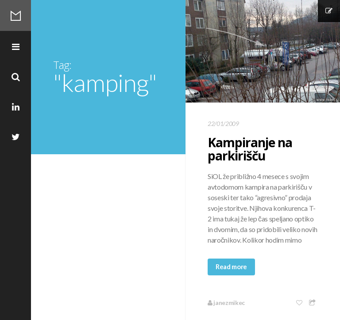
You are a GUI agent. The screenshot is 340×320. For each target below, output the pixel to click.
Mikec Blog (15, 15)
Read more (231, 266)
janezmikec (226, 302)
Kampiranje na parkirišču (250, 149)
